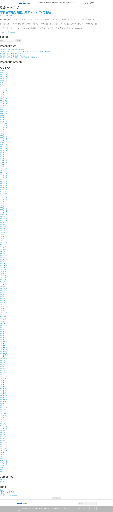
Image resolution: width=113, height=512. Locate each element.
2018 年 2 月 (3, 259)
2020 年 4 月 (3, 209)
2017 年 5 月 (3, 277)
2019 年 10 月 (3, 220)
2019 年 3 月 (3, 234)
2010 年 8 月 (3, 435)
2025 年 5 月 (3, 90)
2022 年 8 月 (3, 154)
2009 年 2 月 (3, 470)
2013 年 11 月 (3, 359)
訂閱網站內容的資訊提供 (7, 492)
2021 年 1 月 (3, 191)
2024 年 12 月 (4, 100)
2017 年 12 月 (3, 263)
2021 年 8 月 (3, 178)
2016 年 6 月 (3, 298)
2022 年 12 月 (4, 147)
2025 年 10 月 (3, 80)
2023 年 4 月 (3, 139)
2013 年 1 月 (3, 378)
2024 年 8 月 (3, 108)
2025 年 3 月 (3, 94)
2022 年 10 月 (3, 150)
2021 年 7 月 (3, 180)
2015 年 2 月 (3, 329)
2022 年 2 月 (3, 166)
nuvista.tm (20, 16)
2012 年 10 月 (3, 384)
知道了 (93, 509)
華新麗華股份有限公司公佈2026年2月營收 (12, 49)
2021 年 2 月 (3, 189)
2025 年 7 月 (3, 86)
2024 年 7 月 (3, 110)
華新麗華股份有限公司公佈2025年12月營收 (12, 55)
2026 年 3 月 (3, 71)
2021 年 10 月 (3, 174)
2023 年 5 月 (3, 137)
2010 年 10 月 (3, 431)
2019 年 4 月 (3, 232)
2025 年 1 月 (3, 98)
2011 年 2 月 (3, 423)
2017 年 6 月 (3, 275)
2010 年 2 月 (3, 446)
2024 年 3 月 (3, 117)
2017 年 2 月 (3, 283)
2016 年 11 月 (3, 289)
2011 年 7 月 (3, 413)
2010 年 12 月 (3, 427)
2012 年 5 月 (3, 394)
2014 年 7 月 (3, 343)
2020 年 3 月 (3, 211)
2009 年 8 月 (3, 458)
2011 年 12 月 (3, 403)
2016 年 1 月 (3, 308)
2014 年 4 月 (3, 349)
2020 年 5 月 (3, 207)
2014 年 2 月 (3, 353)
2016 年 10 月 (3, 291)
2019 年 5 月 (3, 230)
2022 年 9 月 (3, 152)
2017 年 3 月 (3, 281)
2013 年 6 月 (3, 368)
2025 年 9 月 (3, 82)
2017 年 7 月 (3, 273)
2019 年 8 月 (3, 224)
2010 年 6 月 (3, 438)
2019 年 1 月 (3, 238)
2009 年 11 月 (3, 452)
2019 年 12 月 (3, 217)
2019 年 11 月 (3, 219)
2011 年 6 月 (3, 415)
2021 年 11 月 (3, 172)
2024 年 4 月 (3, 115)
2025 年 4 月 (3, 92)
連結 (18, 510)
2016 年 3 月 (3, 304)
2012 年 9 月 (3, 386)
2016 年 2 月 (3, 306)
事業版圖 (48, 3)
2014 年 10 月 (3, 337)
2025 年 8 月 (3, 84)
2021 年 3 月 (3, 187)
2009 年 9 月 (3, 456)
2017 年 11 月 (3, 265)
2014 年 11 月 (3, 335)
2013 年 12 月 (3, 357)
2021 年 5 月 (3, 184)
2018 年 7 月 (3, 250)
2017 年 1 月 (3, 285)
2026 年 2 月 (3, 73)
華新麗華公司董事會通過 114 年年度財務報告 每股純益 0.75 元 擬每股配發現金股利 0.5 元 (25, 51)
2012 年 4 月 (3, 396)
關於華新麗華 (41, 3)
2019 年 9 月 (3, 222)
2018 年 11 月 (3, 242)
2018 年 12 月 (3, 240)
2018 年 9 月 (3, 246)
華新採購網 (55, 3)
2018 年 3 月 (3, 257)
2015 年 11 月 (3, 312)
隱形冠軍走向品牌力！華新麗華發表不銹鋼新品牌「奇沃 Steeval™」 (19, 57)
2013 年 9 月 (3, 363)
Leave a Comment (14, 32)
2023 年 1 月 (3, 145)
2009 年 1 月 (3, 472)
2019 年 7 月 (3, 226)
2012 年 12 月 (3, 380)
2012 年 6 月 (3, 392)
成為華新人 (69, 3)
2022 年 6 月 (3, 158)
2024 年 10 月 (3, 104)
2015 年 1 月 (3, 331)
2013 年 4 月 (3, 372)
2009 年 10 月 (3, 454)
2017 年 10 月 (3, 267)
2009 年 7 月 (3, 460)
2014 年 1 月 (3, 355)
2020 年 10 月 (3, 197)
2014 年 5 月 (3, 347)
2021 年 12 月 (3, 170)
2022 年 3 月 (3, 164)
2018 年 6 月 (3, 252)
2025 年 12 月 (3, 76)
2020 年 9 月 (3, 199)
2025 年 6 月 (3, 88)
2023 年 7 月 (3, 133)
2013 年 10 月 (3, 361)
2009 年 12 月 (3, 450)
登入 (1, 490)
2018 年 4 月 (3, 256)
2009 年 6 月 (3, 462)
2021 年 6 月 (3, 182)
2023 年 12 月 (3, 123)
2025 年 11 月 (3, 78)
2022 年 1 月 (3, 168)
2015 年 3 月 (3, 328)
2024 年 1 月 (3, 121)
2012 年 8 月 (3, 388)
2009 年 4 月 (3, 466)
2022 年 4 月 (3, 162)
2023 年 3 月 (3, 141)
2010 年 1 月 (3, 448)
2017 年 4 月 (3, 279)
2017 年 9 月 (3, 269)
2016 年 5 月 (3, 300)
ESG (74, 3)
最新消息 (2, 480)
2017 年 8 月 (3, 271)
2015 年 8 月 (3, 318)
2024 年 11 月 (3, 102)
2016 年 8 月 (3, 294)
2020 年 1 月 (3, 215)
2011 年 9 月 (3, 409)
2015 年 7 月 (3, 320)
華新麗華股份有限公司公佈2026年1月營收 (12, 53)
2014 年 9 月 (3, 339)
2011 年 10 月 (3, 407)
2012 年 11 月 (3, 382)
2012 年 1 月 (3, 401)
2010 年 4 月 (3, 442)
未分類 (8, 32)
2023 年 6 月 (3, 135)
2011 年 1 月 (3, 425)
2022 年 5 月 (3, 160)
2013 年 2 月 (3, 376)
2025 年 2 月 (3, 96)
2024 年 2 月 (3, 119)
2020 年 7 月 (3, 203)
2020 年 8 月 (3, 201)
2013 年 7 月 (3, 366)
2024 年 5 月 (3, 113)
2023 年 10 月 (3, 127)
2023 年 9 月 (3, 129)
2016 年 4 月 (3, 302)
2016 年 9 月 (3, 292)
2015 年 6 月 (3, 322)
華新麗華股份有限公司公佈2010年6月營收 (25, 12)
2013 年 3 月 (3, 374)
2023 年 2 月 (3, 143)
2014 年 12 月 (3, 333)
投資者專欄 (62, 3)
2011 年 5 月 (3, 417)
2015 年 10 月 (3, 314)
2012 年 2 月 (3, 400)
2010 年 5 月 (3, 440)
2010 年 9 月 (3, 433)
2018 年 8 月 (3, 248)
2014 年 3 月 (3, 351)
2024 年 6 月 (3, 112)
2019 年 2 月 (3, 236)
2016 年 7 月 (3, 296)
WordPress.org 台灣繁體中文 (8, 496)
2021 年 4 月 (3, 185)
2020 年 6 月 (3, 205)
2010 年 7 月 (3, 436)
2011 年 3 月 (3, 421)
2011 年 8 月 (3, 411)
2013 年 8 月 (3, 364)
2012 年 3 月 (3, 398)
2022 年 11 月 (3, 148)
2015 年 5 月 (3, 324)
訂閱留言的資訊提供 (6, 494)
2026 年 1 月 (3, 75)
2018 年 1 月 (3, 261)
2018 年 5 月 (3, 254)
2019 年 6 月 (3, 228)
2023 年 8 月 (3, 131)
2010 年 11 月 (3, 429)
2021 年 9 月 (3, 176)
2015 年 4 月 (3, 326)
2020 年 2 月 (3, 213)
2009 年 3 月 (3, 468)
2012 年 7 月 (3, 390)
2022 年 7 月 (3, 156)
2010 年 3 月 (3, 444)
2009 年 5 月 (3, 464)
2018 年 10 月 (3, 244)
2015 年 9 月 (3, 316)
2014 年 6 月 (3, 345)
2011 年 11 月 (3, 405)
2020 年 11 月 (3, 195)
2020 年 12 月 (3, 193)
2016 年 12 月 (3, 287)
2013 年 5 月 (3, 370)
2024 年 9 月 (3, 106)
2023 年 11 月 (3, 125)
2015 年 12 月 (3, 310)
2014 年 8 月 (3, 341)
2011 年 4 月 (3, 419)
